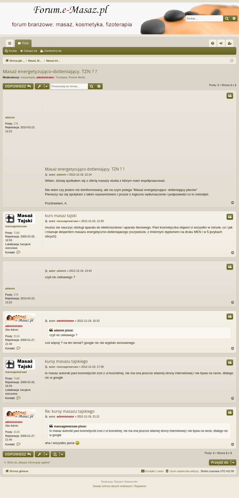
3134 (17, 336)
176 (16, 123)
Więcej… (10, 44)
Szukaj (12, 50)
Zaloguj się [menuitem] (222, 44)
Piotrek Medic (77, 77)
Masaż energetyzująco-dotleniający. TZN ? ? (50, 71)
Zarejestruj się (52, 50)
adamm (10, 117)
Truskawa (61, 77)
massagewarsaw (16, 226)
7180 (17, 232)
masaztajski (28, 77)
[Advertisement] (140, 129)
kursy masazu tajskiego (66, 361)
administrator (45, 77)
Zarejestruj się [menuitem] (230, 44)
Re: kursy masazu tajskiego (69, 411)
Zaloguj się (30, 50)
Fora (25, 43)
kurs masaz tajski (61, 215)
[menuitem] (212, 43)
